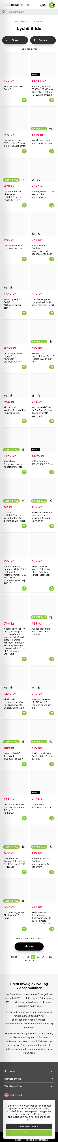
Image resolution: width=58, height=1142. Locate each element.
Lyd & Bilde (38, 21)
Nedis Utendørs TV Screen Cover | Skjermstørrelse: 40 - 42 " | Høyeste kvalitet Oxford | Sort (42, 918)
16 (38, 956)
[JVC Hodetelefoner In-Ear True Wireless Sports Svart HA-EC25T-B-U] (43, 385)
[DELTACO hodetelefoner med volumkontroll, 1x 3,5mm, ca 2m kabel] (15, 491)
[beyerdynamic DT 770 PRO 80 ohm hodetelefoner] (43, 170)
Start (17, 21)
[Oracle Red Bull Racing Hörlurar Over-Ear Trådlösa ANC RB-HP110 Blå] (15, 837)
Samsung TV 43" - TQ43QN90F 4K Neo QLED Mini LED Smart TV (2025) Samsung (43, 90)
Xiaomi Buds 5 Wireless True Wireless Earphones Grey (15, 410)
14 (28, 956)
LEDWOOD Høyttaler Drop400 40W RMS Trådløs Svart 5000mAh (14, 808)
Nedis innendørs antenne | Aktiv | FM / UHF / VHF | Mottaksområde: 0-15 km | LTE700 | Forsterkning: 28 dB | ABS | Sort (15, 575)
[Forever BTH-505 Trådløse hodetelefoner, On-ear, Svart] (43, 837)
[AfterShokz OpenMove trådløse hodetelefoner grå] (15, 440)
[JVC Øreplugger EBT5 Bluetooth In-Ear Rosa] (15, 891)
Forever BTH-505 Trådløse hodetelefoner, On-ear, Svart (41, 862)
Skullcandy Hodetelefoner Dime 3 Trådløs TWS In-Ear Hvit (43, 357)
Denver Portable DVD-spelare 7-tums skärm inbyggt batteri (15, 143)
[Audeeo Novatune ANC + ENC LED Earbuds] (43, 607)
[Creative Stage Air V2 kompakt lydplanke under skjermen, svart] (43, 278)
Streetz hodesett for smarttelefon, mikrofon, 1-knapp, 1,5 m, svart (42, 516)
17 (43, 956)
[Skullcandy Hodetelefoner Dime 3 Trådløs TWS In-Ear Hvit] (43, 332)
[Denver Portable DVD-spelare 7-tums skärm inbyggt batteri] (15, 119)
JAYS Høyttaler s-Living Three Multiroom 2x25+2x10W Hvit (13, 357)
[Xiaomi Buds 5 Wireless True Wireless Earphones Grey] (15, 385)
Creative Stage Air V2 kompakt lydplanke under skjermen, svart (43, 302)
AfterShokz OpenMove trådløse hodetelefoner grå (14, 464)
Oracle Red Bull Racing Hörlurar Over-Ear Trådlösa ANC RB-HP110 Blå (15, 862)
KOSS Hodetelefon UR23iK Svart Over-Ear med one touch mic (42, 703)
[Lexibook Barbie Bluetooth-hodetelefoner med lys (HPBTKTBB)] (15, 170)
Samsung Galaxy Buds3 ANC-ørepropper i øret (13, 303)
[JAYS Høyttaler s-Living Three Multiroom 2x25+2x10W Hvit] (15, 332)
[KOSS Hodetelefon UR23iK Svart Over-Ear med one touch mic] (43, 678)
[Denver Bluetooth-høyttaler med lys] (15, 224)
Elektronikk (25, 21)
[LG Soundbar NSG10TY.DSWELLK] (43, 783)
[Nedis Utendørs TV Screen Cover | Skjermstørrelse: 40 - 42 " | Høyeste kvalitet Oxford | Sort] (43, 891)
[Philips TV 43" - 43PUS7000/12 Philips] (43, 440)
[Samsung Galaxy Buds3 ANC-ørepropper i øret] (15, 278)
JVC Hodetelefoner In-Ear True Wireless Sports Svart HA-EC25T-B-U (42, 411)
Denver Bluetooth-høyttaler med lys (13, 247)
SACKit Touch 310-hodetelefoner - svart (42, 142)
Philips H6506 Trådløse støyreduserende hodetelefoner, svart (42, 249)
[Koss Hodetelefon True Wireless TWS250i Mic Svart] (15, 732)
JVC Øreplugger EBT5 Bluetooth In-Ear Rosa (15, 915)
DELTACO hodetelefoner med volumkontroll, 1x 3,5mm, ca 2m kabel (14, 516)
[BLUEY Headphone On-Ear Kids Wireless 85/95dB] (43, 732)
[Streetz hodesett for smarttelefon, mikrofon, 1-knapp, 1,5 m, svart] (43, 491)
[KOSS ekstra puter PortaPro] (15, 65)
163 (50, 956)
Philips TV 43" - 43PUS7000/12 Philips (43, 463)
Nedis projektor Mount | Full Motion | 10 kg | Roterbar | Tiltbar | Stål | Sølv (42, 570)
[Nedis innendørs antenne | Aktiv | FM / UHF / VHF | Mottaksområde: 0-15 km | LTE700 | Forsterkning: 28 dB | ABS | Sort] (15, 545)
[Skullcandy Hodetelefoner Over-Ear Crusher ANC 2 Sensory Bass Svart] (15, 678)
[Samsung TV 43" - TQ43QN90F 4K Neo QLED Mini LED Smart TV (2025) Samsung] (43, 65)
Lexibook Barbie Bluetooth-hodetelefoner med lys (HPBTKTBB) (14, 195)
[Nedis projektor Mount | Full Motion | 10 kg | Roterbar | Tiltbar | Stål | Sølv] (43, 545)
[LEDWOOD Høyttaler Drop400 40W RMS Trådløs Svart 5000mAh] (15, 783)
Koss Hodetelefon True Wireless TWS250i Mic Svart (13, 756)
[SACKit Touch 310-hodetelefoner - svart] (43, 119)
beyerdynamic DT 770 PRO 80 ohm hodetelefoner (43, 194)
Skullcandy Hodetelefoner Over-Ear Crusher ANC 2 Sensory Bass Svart (14, 703)
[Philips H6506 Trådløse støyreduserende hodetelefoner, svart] (43, 224)
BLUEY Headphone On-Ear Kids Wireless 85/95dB (42, 756)
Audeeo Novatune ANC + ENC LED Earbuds (41, 631)
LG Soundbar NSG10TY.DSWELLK (42, 806)
